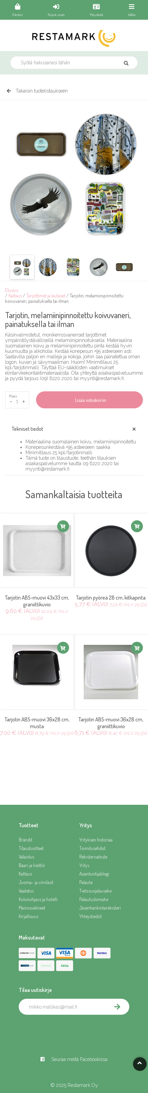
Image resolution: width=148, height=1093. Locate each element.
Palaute (86, 882)
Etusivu (11, 290)
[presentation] (70, 1029)
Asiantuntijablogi (94, 874)
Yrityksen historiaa (96, 840)
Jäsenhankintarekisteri (100, 908)
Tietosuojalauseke (95, 891)
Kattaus (15, 295)
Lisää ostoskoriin (89, 400)
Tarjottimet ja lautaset (45, 295)
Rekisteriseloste (93, 857)
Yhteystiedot (90, 916)
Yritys (84, 865)
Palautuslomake (93, 899)
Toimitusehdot (92, 848)
